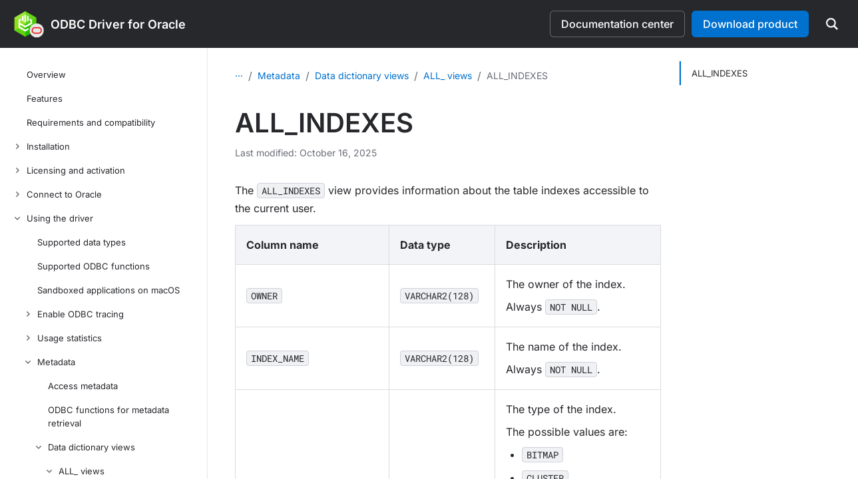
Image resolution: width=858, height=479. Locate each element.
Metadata (362, 75)
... (239, 73)
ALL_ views (531, 75)
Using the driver (292, 75)
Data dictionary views (446, 75)
